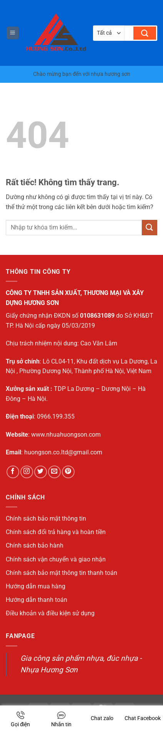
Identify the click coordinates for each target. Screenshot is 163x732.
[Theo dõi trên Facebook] (13, 472)
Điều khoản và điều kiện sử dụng (50, 613)
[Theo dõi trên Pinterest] (68, 472)
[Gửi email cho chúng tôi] (54, 472)
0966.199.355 (56, 416)
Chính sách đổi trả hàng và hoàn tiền (56, 532)
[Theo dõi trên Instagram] (26, 472)
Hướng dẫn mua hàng (35, 586)
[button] (13, 33)
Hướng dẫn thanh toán (36, 599)
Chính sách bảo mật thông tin (46, 518)
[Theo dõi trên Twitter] (40, 472)
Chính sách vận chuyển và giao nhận (56, 559)
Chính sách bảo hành (34, 545)
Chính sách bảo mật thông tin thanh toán (61, 572)
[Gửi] (144, 33)
